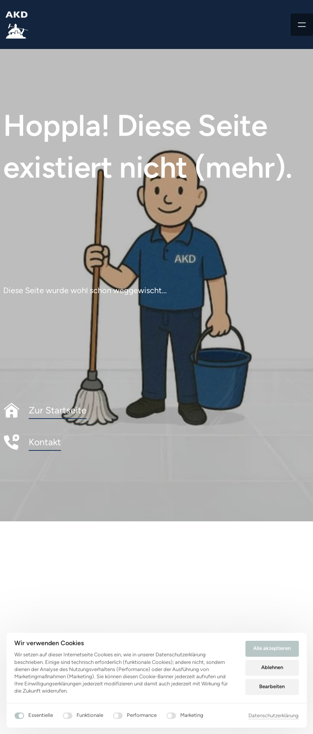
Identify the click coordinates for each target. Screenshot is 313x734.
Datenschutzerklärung (273, 715)
